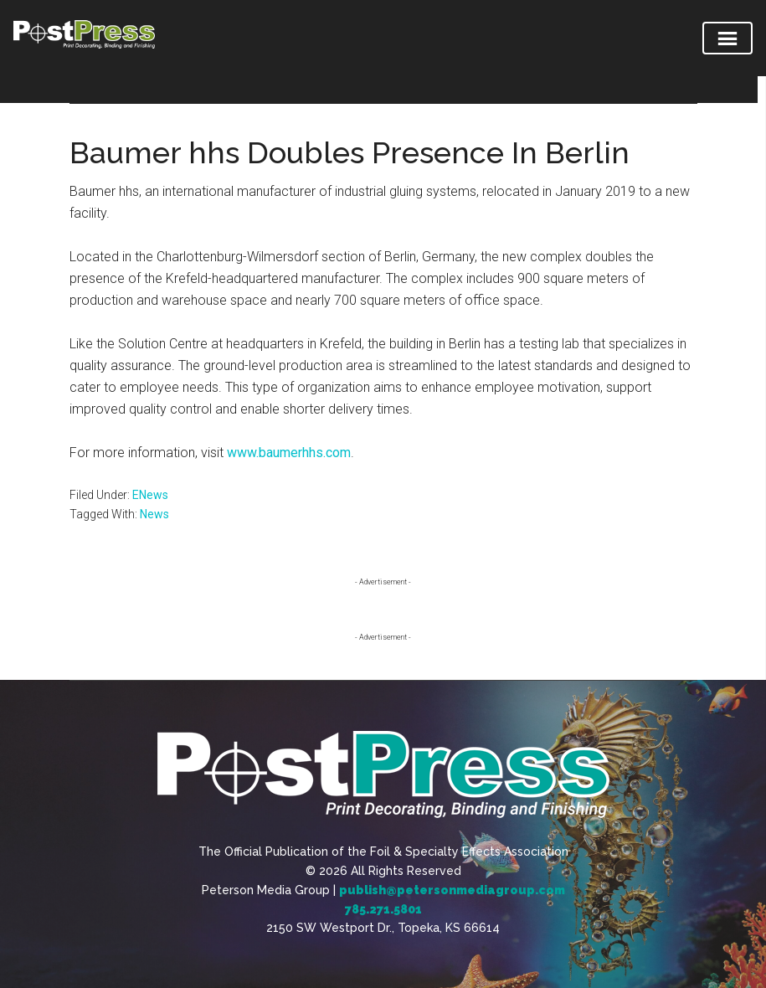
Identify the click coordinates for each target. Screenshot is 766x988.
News (154, 514)
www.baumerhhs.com (289, 453)
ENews (150, 495)
